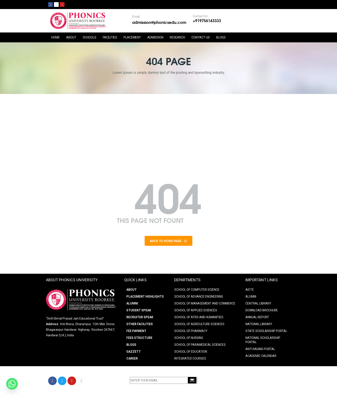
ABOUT (71, 37)
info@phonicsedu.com (237, 387)
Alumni (132, 303)
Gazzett (133, 351)
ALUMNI (250, 296)
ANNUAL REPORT (257, 317)
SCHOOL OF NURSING (188, 338)
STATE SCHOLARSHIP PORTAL (266, 331)
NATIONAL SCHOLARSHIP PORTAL (262, 340)
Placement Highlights (145, 296)
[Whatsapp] (12, 384)
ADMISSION (155, 37)
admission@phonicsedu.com (159, 22)
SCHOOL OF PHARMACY (190, 331)
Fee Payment (136, 331)
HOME (55, 37)
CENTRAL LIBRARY (258, 303)
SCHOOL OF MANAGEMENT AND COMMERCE (204, 303)
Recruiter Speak (139, 317)
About (131, 289)
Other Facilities (139, 324)
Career (132, 358)
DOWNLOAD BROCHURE (261, 310)
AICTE (249, 289)
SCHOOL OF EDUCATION (190, 351)
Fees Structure (139, 338)
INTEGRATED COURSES (190, 358)
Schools (89, 37)
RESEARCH (177, 37)
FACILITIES (110, 37)
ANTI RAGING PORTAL (260, 349)
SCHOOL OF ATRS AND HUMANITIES (198, 317)
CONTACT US (200, 37)
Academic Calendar (260, 356)
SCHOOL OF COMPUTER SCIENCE (196, 289)
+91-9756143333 (236, 381)
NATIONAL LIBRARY (258, 324)
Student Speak (138, 310)
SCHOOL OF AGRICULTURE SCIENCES (199, 324)
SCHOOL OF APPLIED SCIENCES (195, 310)
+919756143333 (207, 20)
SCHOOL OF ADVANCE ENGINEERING (198, 296)
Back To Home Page (168, 240)
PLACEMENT (132, 37)
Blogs (221, 37)
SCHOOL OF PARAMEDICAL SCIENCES (200, 344)
